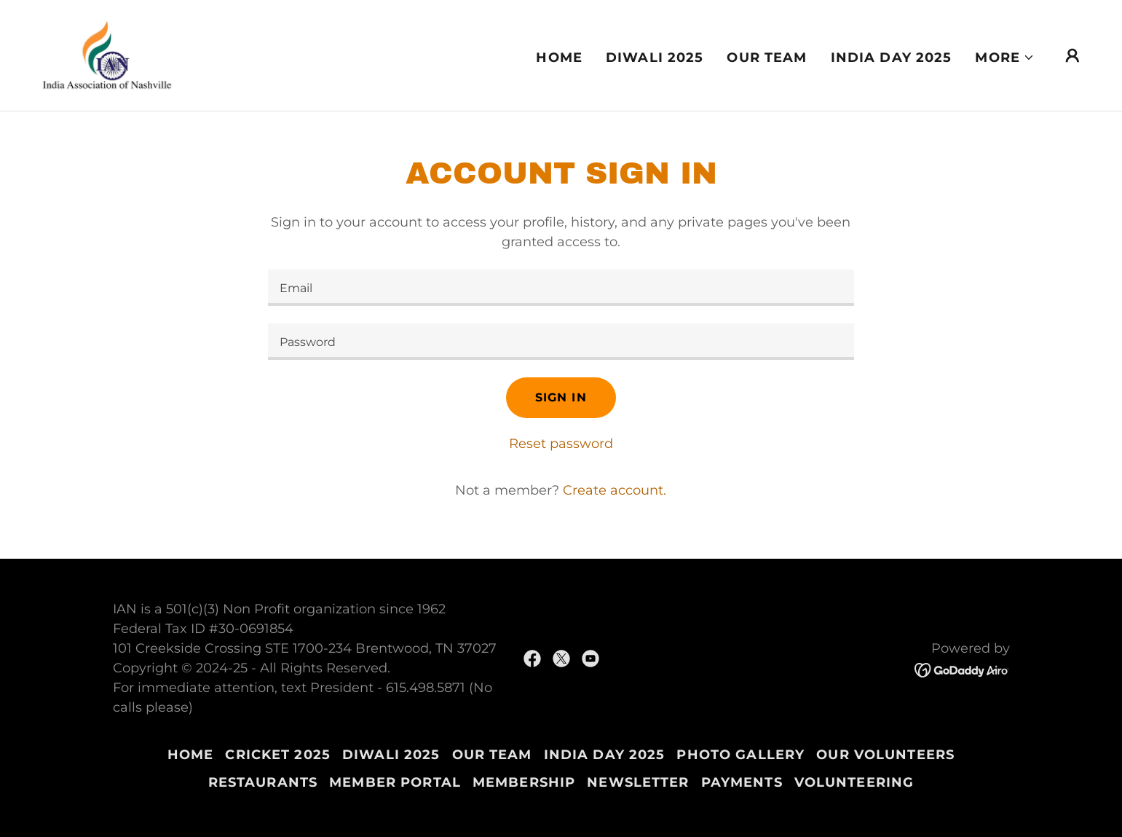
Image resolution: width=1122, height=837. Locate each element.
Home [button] (190, 755)
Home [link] (559, 58)
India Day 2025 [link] (891, 58)
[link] (107, 55)
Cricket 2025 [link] (278, 755)
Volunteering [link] (854, 782)
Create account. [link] (614, 490)
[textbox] (561, 288)
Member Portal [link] (395, 782)
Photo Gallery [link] (740, 755)
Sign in (560, 397)
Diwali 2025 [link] (654, 58)
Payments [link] (742, 782)
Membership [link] (524, 782)
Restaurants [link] (262, 782)
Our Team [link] (767, 58)
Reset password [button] (561, 444)
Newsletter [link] (638, 782)
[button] (1005, 57)
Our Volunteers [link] (885, 755)
